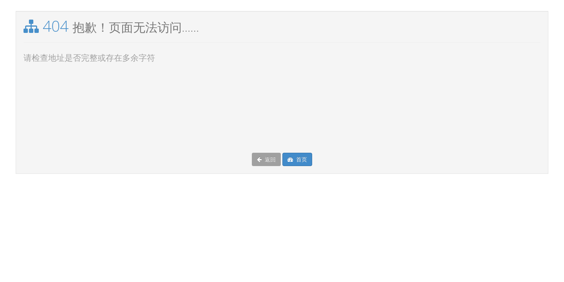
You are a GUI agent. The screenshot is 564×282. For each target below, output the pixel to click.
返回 (266, 159)
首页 (297, 159)
